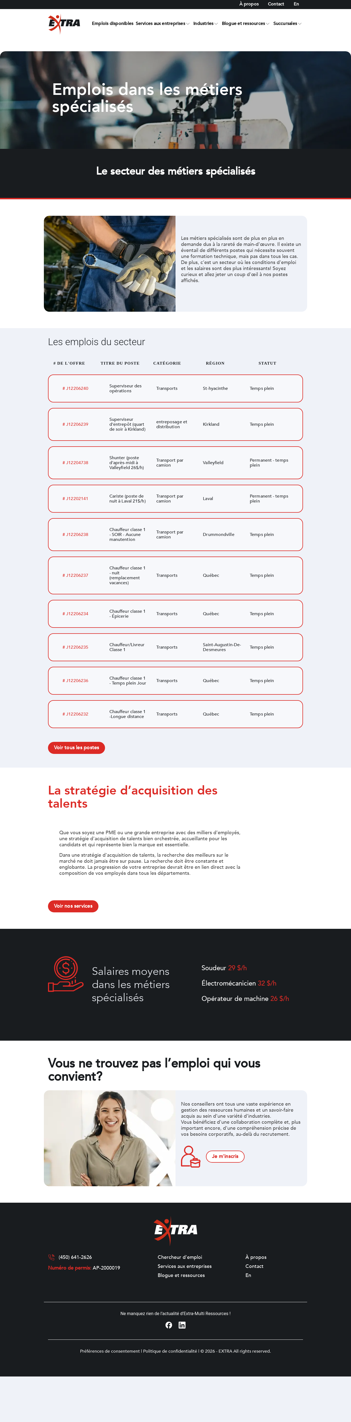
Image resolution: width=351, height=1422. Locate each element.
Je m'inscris (225, 1156)
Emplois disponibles (112, 24)
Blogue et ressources (243, 24)
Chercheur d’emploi (180, 1257)
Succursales (285, 24)
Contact (276, 4)
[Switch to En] (296, 4)
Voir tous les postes (76, 747)
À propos (249, 4)
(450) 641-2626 (75, 1257)
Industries (203, 24)
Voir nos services (73, 906)
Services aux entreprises (160, 24)
